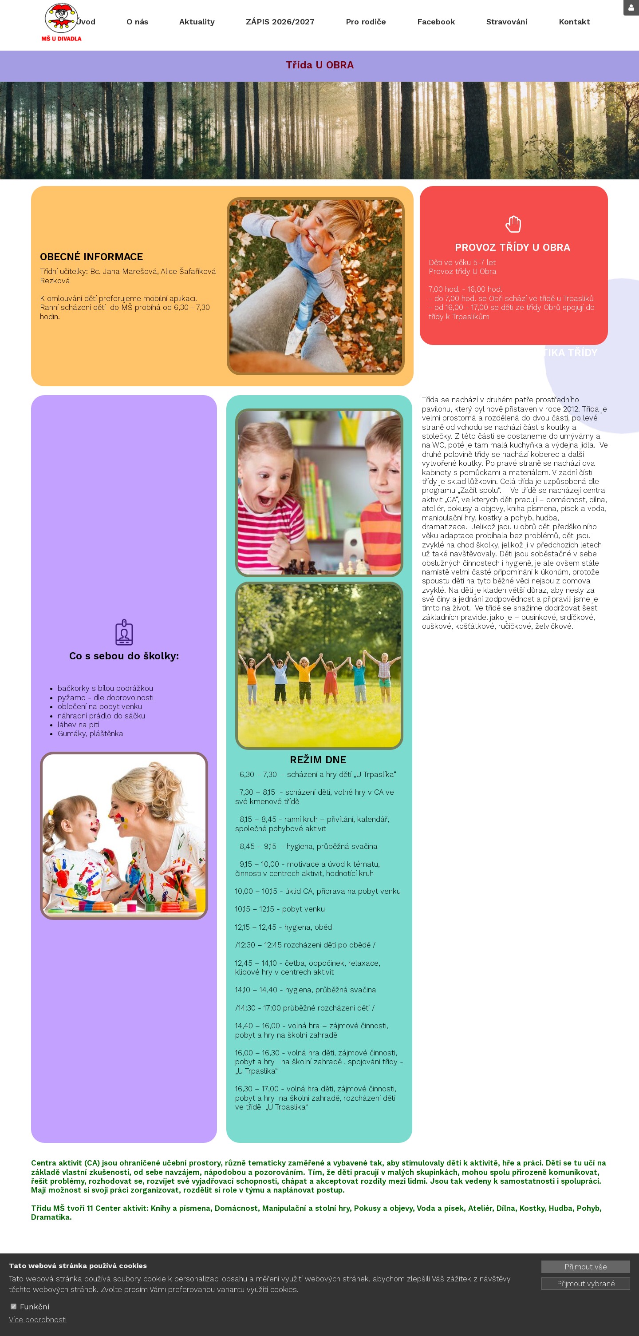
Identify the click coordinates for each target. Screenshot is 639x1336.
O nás (137, 21)
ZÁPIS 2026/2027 (280, 21)
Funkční (35, 1306)
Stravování (507, 21)
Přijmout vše (585, 1266)
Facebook (436, 21)
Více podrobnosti (38, 1319)
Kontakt (574, 21)
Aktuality (197, 21)
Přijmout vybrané (586, 1283)
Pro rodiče (366, 21)
